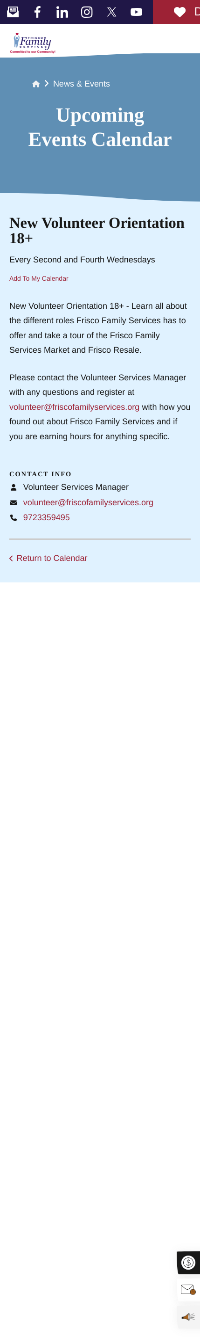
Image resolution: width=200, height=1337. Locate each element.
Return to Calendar (52, 558)
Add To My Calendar (39, 278)
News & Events (81, 83)
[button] (188, 38)
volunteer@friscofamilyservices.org (74, 407)
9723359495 (46, 517)
